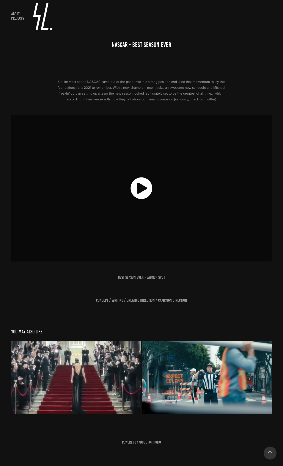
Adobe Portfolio (150, 442)
